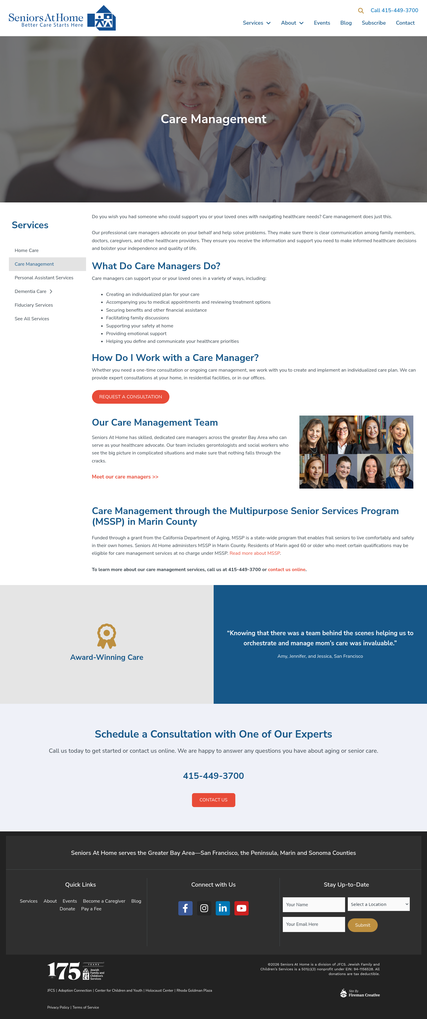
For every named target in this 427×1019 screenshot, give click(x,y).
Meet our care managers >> (126, 477)
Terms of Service (86, 1007)
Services (257, 22)
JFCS (51, 990)
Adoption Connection (75, 990)
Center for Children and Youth (118, 990)
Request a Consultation (130, 397)
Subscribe (374, 22)
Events (322, 22)
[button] (361, 11)
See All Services (32, 319)
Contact (405, 22)
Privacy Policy (58, 1007)
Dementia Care (34, 291)
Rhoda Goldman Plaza (195, 990)
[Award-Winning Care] (106, 636)
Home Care (27, 250)
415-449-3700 (213, 776)
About (292, 22)
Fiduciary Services (34, 305)
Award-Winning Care (107, 657)
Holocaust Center (159, 990)
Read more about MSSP (255, 553)
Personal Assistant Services (44, 278)
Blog (346, 22)
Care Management (34, 264)
